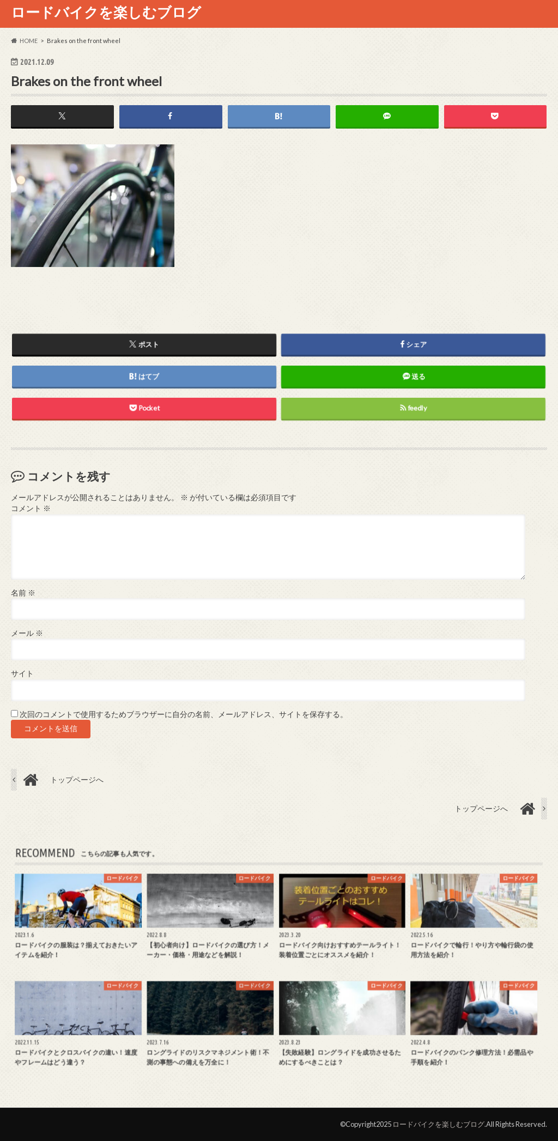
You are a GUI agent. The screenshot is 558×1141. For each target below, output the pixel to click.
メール (27, 633)
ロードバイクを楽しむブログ (106, 12)
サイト (22, 673)
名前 (23, 592)
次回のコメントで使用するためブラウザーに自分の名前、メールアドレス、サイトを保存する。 (184, 714)
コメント (31, 508)
